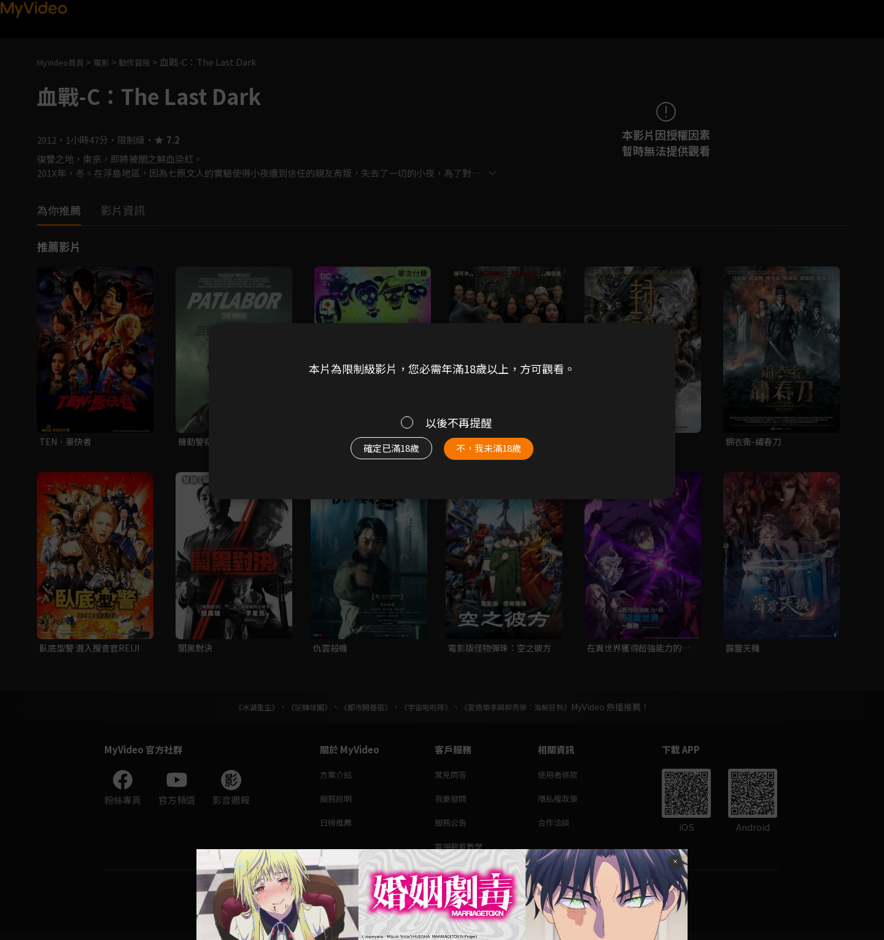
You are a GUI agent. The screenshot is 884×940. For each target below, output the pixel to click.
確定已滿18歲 (377, 454)
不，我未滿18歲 (502, 454)
